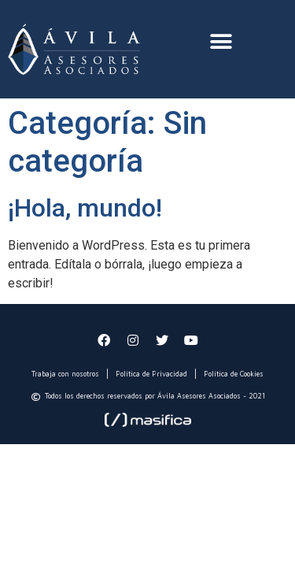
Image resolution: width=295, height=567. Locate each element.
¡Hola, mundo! (85, 208)
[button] (221, 41)
